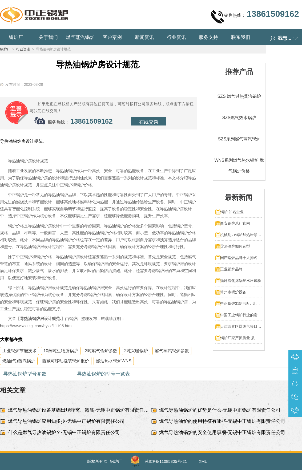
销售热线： (255, 16)
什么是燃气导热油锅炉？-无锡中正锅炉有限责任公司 (64, 432)
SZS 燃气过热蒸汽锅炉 (239, 96)
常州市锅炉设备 (233, 292)
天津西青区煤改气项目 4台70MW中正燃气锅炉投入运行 (241, 326)
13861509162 (91, 121)
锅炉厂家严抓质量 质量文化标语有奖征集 (241, 338)
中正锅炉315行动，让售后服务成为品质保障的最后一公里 (241, 303)
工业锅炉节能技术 (19, 351)
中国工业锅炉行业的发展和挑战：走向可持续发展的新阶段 (241, 315)
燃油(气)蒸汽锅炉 (18, 361)
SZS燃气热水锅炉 (239, 117)
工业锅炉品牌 (231, 269)
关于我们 (48, 37)
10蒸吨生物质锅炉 (60, 351)
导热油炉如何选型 (235, 246)
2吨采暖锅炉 (136, 351)
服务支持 (208, 37)
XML (203, 461)
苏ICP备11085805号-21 (166, 461)
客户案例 (112, 37)
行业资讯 (176, 37)
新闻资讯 (144, 37)
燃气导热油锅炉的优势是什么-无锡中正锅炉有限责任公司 (220, 410)
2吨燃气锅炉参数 (101, 351)
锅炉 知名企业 (232, 212)
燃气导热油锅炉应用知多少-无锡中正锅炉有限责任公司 (66, 421)
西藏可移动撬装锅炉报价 (65, 361)
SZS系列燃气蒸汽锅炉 (239, 139)
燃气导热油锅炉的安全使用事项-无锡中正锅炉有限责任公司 (222, 432)
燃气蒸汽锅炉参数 (172, 351)
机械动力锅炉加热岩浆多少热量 (241, 235)
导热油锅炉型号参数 (24, 373)
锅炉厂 (16, 37)
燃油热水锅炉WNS (113, 361)
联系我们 (240, 37)
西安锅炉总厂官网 (235, 223)
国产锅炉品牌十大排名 (238, 258)
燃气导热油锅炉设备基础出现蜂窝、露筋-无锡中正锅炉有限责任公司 (79, 410)
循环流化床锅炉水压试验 (240, 280)
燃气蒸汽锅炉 (80, 37)
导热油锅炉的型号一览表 (103, 373)
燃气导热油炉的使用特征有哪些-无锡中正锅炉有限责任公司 (222, 421)
